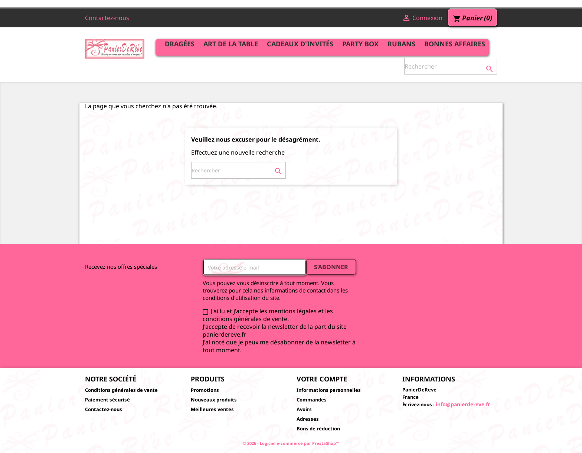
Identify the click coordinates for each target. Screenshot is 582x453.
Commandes (312, 399)
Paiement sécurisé (107, 399)
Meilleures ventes (212, 409)
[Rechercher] (450, 66)
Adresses (308, 419)
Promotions (205, 390)
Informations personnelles (329, 390)
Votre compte (322, 378)
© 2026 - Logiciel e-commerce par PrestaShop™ (291, 443)
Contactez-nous (107, 18)
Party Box (360, 43)
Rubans (401, 43)
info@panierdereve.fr (463, 404)
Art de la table (230, 43)
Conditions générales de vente (121, 390)
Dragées (179, 43)
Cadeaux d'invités (300, 43)
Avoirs (304, 409)
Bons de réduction (318, 428)
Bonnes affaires (454, 43)
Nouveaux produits (214, 399)
